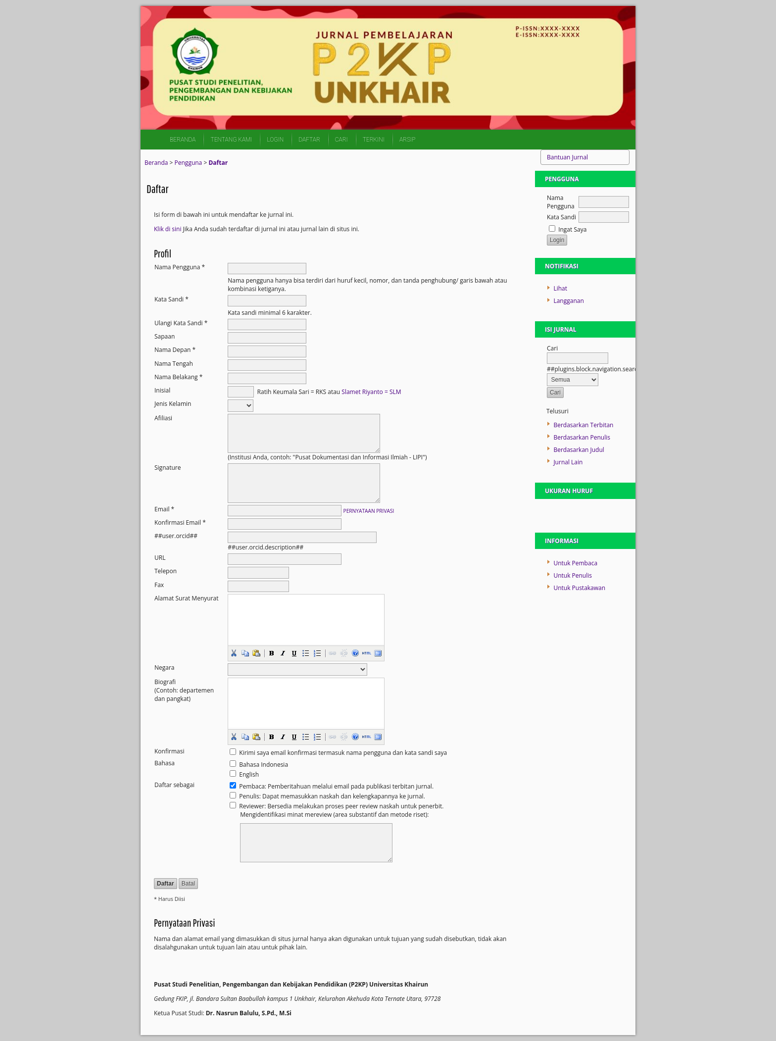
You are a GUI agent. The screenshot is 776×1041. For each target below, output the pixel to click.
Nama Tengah (173, 363)
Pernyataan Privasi (368, 510)
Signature (167, 467)
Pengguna (188, 162)
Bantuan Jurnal (567, 157)
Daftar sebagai (174, 785)
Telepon (165, 571)
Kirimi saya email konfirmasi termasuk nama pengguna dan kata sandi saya (343, 752)
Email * (164, 509)
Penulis (249, 796)
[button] (233, 652)
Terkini (374, 139)
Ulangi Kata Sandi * (180, 323)
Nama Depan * (174, 350)
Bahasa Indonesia (263, 764)
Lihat (560, 288)
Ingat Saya (572, 229)
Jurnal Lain (567, 462)
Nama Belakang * (178, 377)
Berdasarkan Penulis (581, 437)
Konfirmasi (169, 751)
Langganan (568, 301)
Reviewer (251, 806)
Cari (341, 139)
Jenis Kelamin (172, 403)
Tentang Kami (231, 139)
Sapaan (164, 336)
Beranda (182, 139)
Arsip (407, 139)
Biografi (165, 682)
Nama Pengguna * (179, 267)
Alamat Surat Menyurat (186, 598)
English (249, 774)
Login (275, 139)
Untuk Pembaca (575, 563)
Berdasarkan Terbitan (583, 425)
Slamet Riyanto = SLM (371, 391)
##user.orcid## (175, 536)
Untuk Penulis (572, 575)
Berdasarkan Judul (578, 450)
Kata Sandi (561, 217)
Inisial (162, 390)
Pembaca (252, 786)
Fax (159, 585)
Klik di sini (167, 229)
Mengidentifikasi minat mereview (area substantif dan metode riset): (334, 814)
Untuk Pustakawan (579, 588)
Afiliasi (163, 418)
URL (159, 557)
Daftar (309, 139)
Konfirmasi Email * (180, 522)
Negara (164, 667)
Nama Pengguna (561, 202)
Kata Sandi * (171, 299)
